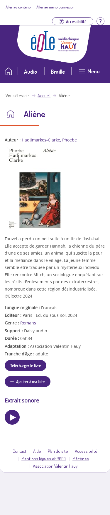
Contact (19, 451)
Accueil (44, 95)
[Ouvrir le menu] (89, 73)
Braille (58, 71)
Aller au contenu (18, 7)
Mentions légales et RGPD (43, 459)
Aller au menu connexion (55, 7)
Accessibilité (86, 451)
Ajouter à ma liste (30, 381)
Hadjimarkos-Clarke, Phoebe (49, 140)
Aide (37, 451)
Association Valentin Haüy (55, 466)
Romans (28, 323)
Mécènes (80, 459)
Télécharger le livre (25, 365)
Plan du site (58, 451)
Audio (30, 71)
